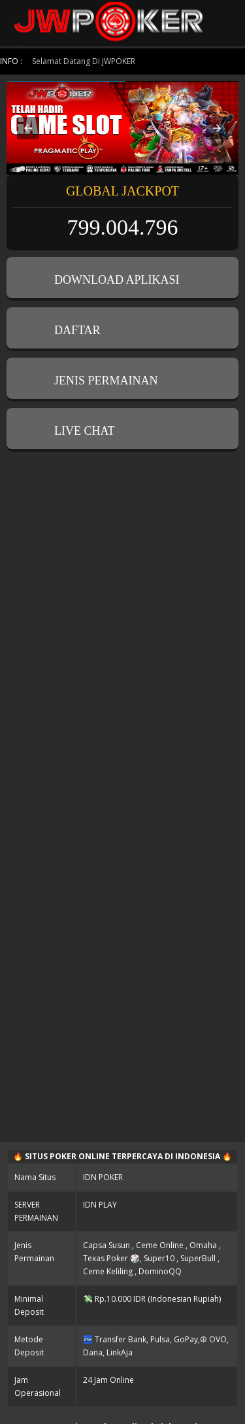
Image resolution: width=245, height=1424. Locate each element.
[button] (28, 128)
